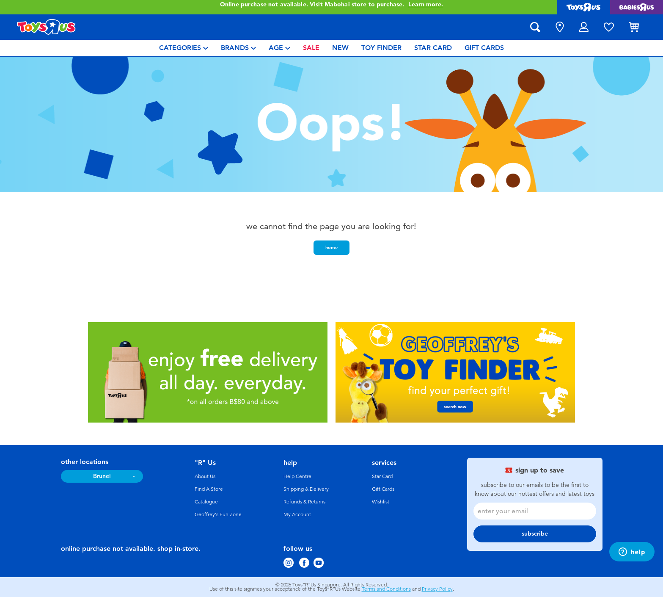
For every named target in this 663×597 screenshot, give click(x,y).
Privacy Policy (437, 589)
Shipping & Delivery (306, 489)
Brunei (102, 476)
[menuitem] (184, 48)
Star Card (382, 476)
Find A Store (209, 489)
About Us (205, 476)
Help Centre (297, 476)
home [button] (331, 247)
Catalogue (206, 502)
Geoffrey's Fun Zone (218, 514)
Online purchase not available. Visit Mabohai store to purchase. (331, 5)
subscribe (535, 533)
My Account (297, 514)
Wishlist (380, 502)
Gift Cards (383, 489)
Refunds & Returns (304, 502)
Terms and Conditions (386, 589)
